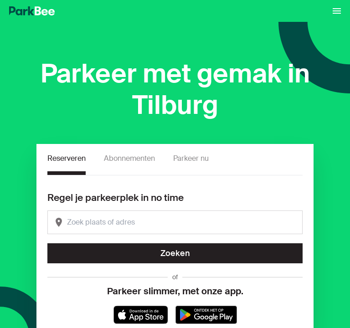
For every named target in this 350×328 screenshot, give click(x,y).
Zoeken (175, 253)
